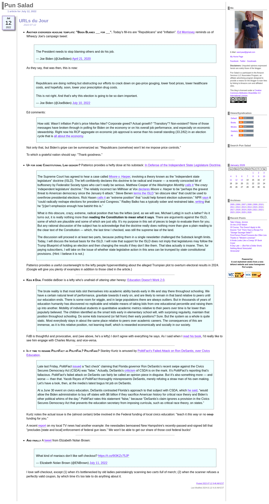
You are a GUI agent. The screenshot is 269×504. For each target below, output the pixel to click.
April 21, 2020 (81, 58)
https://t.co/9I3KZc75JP (113, 455)
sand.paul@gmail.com (246, 52)
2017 (232, 210)
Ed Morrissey (186, 32)
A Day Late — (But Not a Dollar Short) (246, 246)
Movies (234, 127)
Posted (210, 483)
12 (236, 180)
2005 (232, 204)
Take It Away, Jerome (239, 222)
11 (231, 180)
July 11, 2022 (98, 462)
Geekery (234, 131)
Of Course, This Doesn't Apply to (245, 227)
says (205, 197)
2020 (249, 210)
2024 (238, 212)
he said (193, 390)
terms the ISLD (144, 193)
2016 (261, 207)
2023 (232, 212)
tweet (48, 440)
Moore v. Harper (119, 176)
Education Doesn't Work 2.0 (145, 280)
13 (242, 180)
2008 (249, 204)
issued (77, 366)
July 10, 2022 (81, 103)
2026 (249, 212)
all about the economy (68, 136)
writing (199, 201)
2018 (238, 210)
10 (264, 176)
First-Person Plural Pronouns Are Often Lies (248, 235)
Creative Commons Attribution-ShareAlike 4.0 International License (246, 93)
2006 (238, 204)
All (232, 136)
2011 (232, 207)
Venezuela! (235, 251)
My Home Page (236, 57)
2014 (249, 207)
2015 (255, 207)
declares (144, 189)
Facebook (234, 61)
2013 (244, 207)
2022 (261, 210)
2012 (238, 207)
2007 (244, 204)
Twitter (242, 61)
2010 (261, 204)
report (42, 425)
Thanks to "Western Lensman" (243, 238)
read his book (192, 336)
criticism (129, 370)
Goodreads (251, 61)
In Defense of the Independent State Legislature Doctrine (182, 165)
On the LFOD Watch (238, 225)
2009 (255, 204)
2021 (255, 210)
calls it (189, 185)
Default (234, 118)
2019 (244, 210)
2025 (244, 212)
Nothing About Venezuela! (241, 248)
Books (233, 123)
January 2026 (237, 165)
